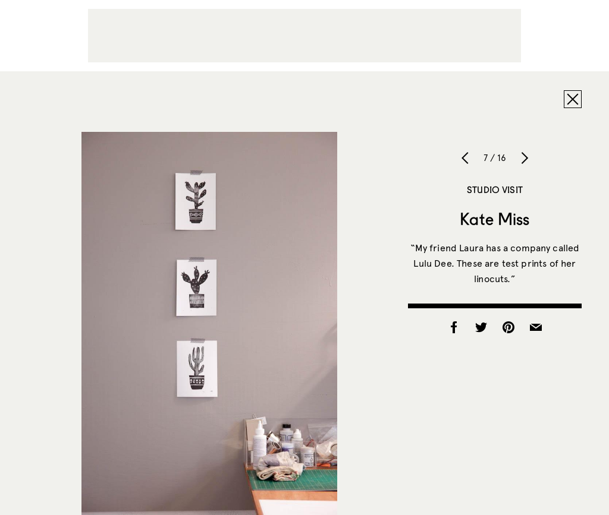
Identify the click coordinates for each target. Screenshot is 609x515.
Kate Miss (494, 218)
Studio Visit (495, 189)
